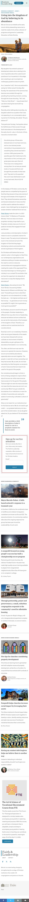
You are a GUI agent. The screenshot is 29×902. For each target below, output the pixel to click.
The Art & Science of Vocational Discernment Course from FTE (13, 805)
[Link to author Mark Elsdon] (4, 678)
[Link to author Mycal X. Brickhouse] (4, 59)
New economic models (7, 13)
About (4, 857)
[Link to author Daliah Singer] (4, 626)
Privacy (2, 889)
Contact (10, 857)
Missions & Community (7, 11)
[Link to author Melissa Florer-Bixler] (4, 770)
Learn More (7, 841)
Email (7, 459)
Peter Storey (5, 213)
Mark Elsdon (5, 285)
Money (17, 11)
